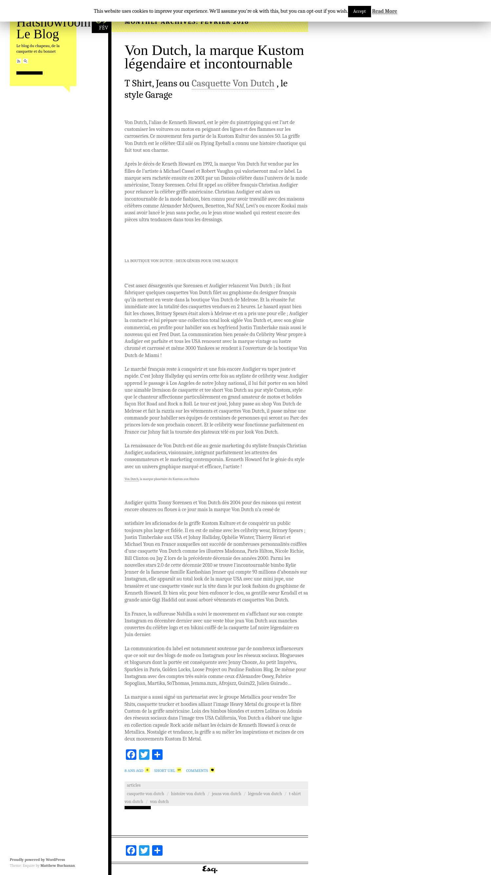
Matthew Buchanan (57, 865)
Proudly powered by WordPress (37, 859)
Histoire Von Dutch (188, 793)
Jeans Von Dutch (226, 793)
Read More (384, 11)
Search (25, 61)
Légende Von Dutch (265, 793)
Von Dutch (132, 479)
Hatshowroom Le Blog (53, 28)
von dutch (159, 801)
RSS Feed (18, 61)
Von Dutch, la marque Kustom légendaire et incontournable (214, 57)
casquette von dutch (145, 793)
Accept (359, 11)
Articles (134, 785)
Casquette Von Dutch (233, 83)
